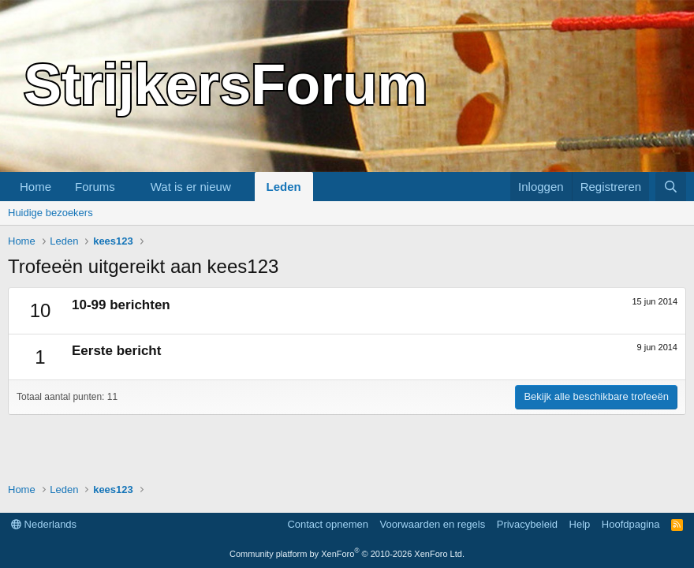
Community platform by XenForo (347, 554)
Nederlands (43, 524)
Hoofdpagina (631, 524)
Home (35, 186)
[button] (128, 186)
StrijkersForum (225, 84)
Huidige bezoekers (50, 213)
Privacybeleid (527, 524)
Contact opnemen (327, 524)
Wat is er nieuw (191, 186)
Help (580, 524)
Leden (284, 186)
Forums (95, 186)
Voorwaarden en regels (433, 524)
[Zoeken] (670, 186)
